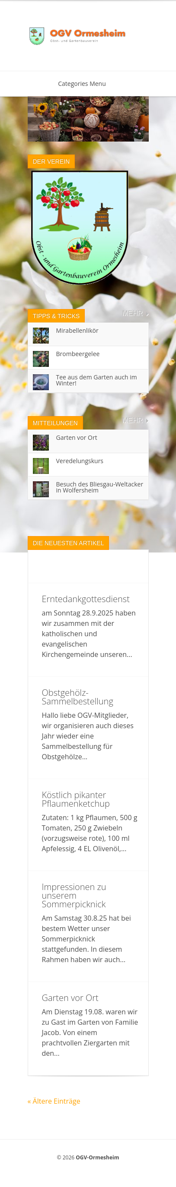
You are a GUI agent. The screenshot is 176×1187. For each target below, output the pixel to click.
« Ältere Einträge (54, 1101)
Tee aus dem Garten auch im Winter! (96, 380)
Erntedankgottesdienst (86, 599)
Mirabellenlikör (77, 330)
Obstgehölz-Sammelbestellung (77, 697)
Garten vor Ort (76, 437)
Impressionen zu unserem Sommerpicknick (74, 895)
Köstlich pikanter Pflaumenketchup (76, 799)
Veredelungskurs (80, 461)
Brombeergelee (78, 354)
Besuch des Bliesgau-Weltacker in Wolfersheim (100, 487)
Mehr (132, 313)
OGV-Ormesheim (97, 1157)
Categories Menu (87, 83)
